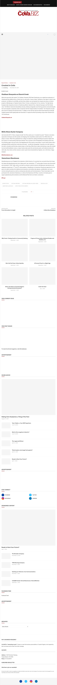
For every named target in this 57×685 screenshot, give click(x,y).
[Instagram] (15, 498)
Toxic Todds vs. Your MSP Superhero (21, 423)
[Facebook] (15, 495)
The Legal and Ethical (17, 441)
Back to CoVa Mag (11, 4)
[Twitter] (42, 495)
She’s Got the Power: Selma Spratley (15, 263)
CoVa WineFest (47, 4)
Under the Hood (42, 286)
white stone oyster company (21, 186)
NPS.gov (3, 178)
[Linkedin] (42, 498)
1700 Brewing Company (18, 562)
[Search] (52, 34)
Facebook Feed (5, 595)
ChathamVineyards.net (7, 117)
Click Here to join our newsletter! (9, 667)
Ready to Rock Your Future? (19, 459)
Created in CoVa (44, 183)
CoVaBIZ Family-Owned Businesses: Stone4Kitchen (25, 580)
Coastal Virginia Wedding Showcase (24, 4)
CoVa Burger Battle (37, 4)
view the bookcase (21, 349)
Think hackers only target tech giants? (22, 450)
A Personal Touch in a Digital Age (42, 263)
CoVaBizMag (5, 87)
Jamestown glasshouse (8, 186)
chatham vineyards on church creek (30, 183)
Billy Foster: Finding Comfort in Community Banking (15, 238)
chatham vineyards (15, 183)
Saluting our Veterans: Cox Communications (23, 571)
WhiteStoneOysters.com (7, 155)
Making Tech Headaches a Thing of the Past (15, 417)
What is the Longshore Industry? (20, 432)
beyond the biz (6, 183)
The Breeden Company (18, 553)
